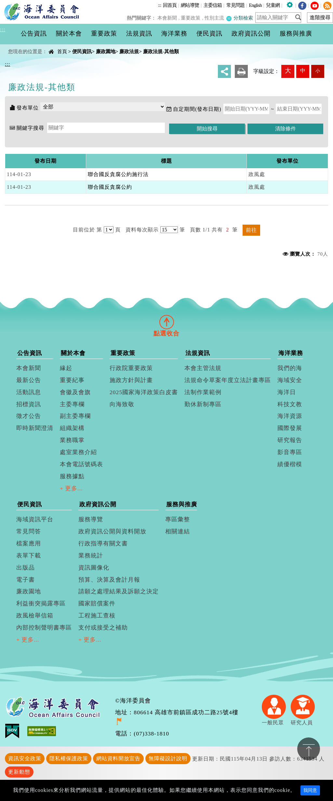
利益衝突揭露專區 (41, 603)
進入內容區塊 (16, 4)
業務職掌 (72, 440)
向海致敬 (122, 404)
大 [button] (288, 70)
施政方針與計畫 (131, 380)
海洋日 (286, 392)
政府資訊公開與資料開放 (112, 531)
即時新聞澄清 (34, 428)
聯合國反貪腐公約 (110, 187)
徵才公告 (28, 416)
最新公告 (28, 380)
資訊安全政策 (24, 758)
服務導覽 (90, 519)
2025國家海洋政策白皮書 (144, 392)
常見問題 (235, 5)
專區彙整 (177, 519)
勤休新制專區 (202, 404)
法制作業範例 (202, 392)
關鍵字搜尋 (30, 128)
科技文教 (289, 404)
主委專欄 (72, 404)
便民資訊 (82, 51)
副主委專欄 (75, 416)
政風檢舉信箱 (34, 615)
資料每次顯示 (142, 229)
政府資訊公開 (97, 504)
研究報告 (289, 440)
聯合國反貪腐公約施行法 (118, 174)
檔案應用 (28, 543)
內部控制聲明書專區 (44, 627)
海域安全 (289, 380)
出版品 (25, 567)
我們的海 (289, 368)
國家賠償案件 (96, 603)
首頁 (62, 51)
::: (159, 5)
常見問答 (28, 531)
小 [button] (317, 70)
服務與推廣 (181, 504)
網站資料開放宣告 (118, 758)
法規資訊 (197, 353)
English (255, 5)
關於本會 (73, 353)
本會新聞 (169, 18)
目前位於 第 (87, 229)
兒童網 (273, 5)
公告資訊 (29, 353)
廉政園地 (105, 51)
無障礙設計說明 (168, 758)
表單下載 (28, 555)
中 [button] (302, 70)
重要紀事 (72, 380)
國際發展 (289, 428)
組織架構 (72, 428)
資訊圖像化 (93, 567)
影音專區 (289, 452)
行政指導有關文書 (103, 543)
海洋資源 (289, 416)
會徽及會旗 (75, 392)
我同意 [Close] (310, 790)
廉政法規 (129, 51)
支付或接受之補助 (103, 627)
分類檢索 (239, 18)
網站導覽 (190, 5)
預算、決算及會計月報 (109, 579)
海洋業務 (290, 353)
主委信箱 (213, 5)
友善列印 (241, 71)
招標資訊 (28, 404)
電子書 (25, 579)
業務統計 (90, 555)
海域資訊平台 (34, 519)
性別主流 (215, 18)
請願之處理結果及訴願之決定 (118, 591)
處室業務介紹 (78, 452)
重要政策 (192, 18)
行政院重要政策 (131, 368)
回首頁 (170, 5)
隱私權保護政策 (68, 758)
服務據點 (72, 476)
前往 (251, 230)
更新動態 (19, 772)
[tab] (166, 322)
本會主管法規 (202, 368)
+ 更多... (71, 488)
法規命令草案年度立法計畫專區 (227, 380)
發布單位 (28, 108)
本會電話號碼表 (81, 464)
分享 (224, 71)
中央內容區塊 (21, 46)
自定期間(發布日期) (197, 109)
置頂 (308, 748)
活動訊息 (28, 392)
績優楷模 (289, 464)
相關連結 (177, 531)
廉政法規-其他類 (161, 51)
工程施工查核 (96, 615)
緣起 (66, 368)
